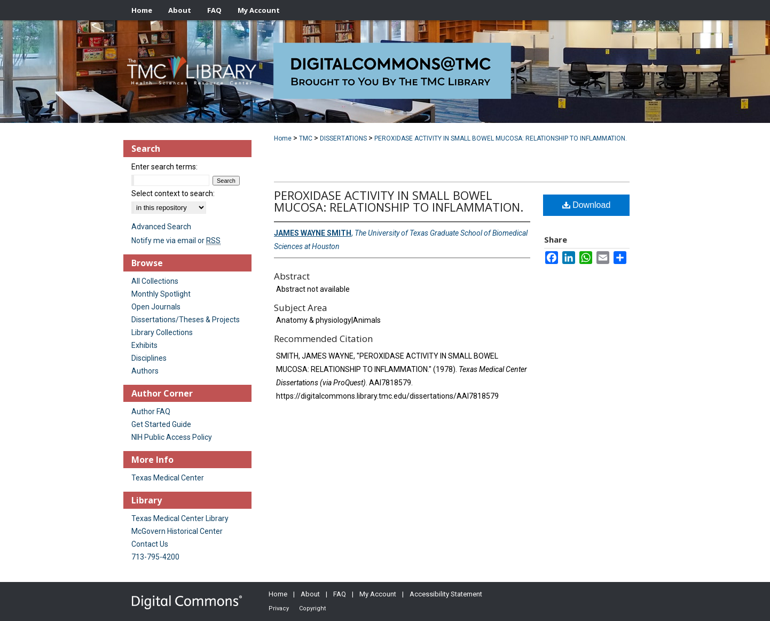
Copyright (312, 608)
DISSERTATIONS (343, 138)
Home (283, 138)
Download (586, 204)
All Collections (154, 281)
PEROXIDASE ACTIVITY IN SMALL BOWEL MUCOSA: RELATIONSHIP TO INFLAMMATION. (500, 138)
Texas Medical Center (167, 477)
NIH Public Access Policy (171, 437)
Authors (145, 371)
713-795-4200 (155, 557)
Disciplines (149, 358)
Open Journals (155, 306)
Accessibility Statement (446, 594)
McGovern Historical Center (177, 531)
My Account (377, 594)
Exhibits (144, 345)
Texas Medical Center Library (180, 518)
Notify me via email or (176, 240)
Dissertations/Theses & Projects (185, 319)
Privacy (279, 608)
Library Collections (162, 332)
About (310, 594)
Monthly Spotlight (161, 294)
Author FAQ (150, 411)
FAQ (339, 594)
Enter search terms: (164, 166)
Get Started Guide (161, 424)
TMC (305, 138)
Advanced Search (161, 226)
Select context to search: (173, 193)
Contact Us (149, 544)
